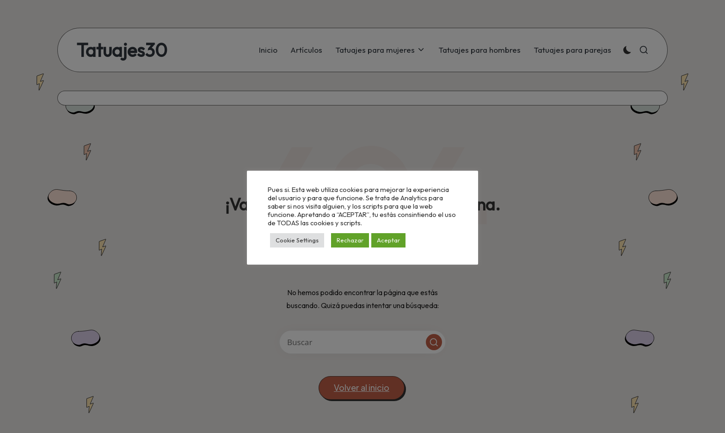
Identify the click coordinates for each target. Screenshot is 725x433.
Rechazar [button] (350, 240)
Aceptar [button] (388, 240)
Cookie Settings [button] (297, 240)
